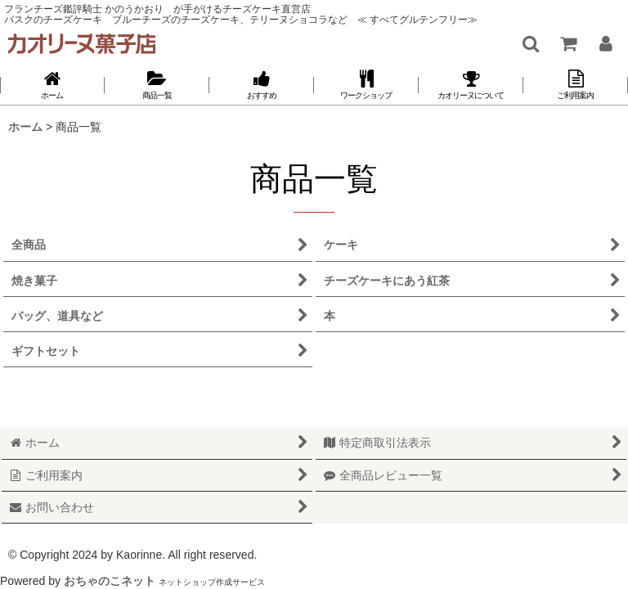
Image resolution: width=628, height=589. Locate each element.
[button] (530, 43)
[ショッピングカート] (567, 43)
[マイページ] (605, 43)
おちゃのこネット (109, 580)
